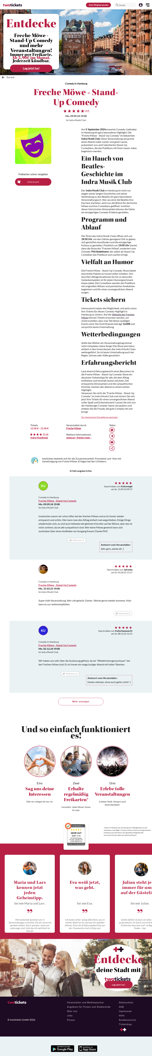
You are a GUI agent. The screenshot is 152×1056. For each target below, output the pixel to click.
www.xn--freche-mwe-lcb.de (79, 437)
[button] (117, 5)
